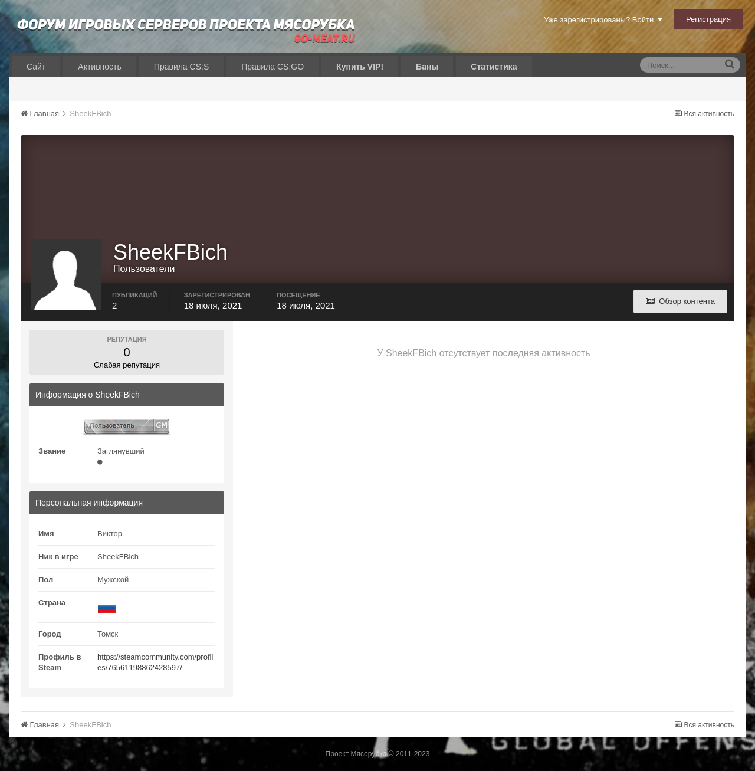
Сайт (36, 66)
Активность (100, 66)
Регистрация (708, 19)
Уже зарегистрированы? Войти (603, 19)
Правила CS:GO (272, 66)
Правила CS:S (181, 66)
